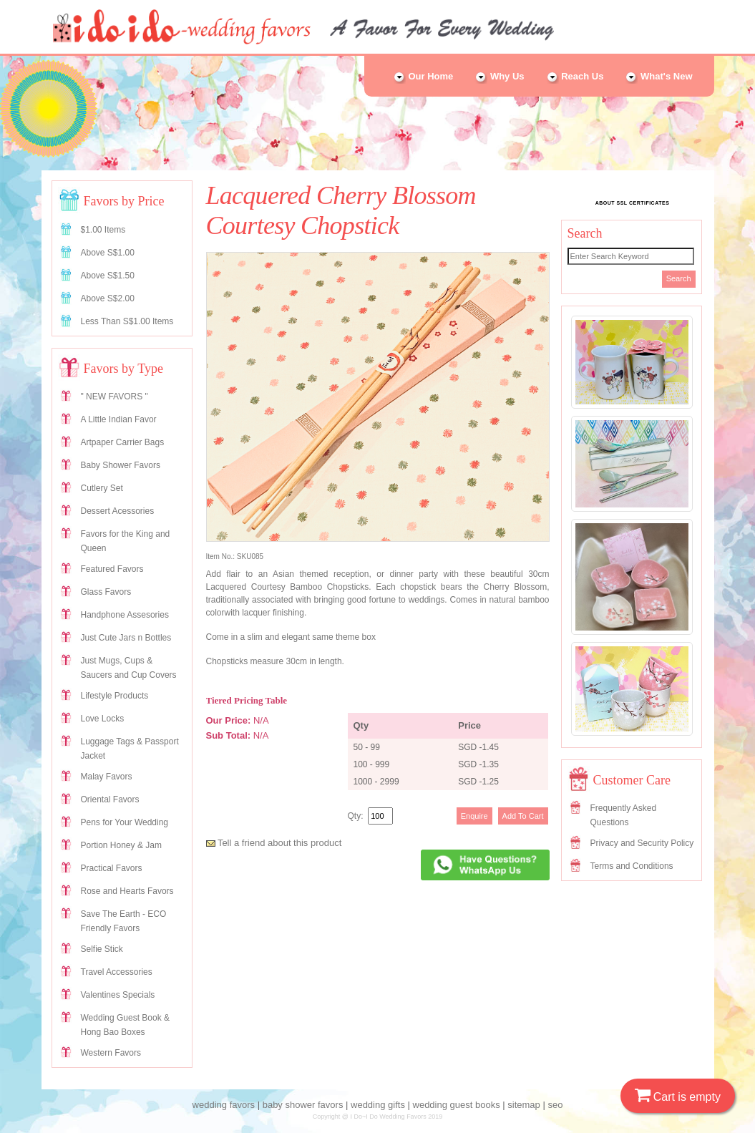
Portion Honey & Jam (121, 845)
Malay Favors (106, 777)
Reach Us (575, 76)
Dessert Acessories (118, 511)
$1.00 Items (103, 230)
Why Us (499, 76)
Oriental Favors (110, 799)
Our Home (423, 76)
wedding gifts (378, 1104)
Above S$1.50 (108, 276)
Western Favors (111, 1053)
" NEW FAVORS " (114, 397)
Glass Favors (106, 592)
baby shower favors (303, 1104)
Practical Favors (111, 868)
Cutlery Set (102, 488)
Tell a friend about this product (274, 842)
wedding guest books (456, 1104)
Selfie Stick (102, 949)
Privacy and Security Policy (642, 843)
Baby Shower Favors (120, 465)
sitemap (523, 1104)
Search (678, 278)
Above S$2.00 (108, 298)
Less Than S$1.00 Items (127, 321)
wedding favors (224, 1104)
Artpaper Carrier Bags (123, 442)
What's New (658, 76)
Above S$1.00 (108, 253)
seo (554, 1104)
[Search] (631, 256)
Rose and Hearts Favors (127, 891)
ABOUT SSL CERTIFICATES (632, 202)
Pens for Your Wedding (125, 822)
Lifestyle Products (115, 696)
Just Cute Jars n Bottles (126, 638)
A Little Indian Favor (119, 419)
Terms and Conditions (631, 866)
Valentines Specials (118, 995)
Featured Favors (112, 569)
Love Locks (103, 719)
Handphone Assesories (125, 615)
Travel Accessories (116, 972)
